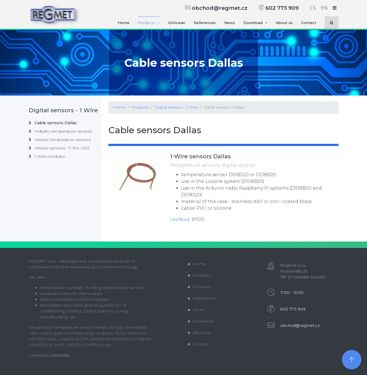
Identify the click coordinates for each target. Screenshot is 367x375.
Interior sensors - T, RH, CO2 (59, 148)
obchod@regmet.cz (216, 8)
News (229, 22)
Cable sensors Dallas (224, 107)
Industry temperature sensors (60, 131)
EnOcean (176, 22)
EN (324, 8)
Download (255, 22)
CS (313, 8)
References (205, 22)
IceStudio (60, 355)
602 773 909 (279, 8)
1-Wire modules (47, 156)
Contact (308, 22)
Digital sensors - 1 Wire (176, 107)
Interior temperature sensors (60, 139)
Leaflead (180, 219)
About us (284, 22)
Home (123, 22)
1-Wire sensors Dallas (200, 156)
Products (149, 22)
